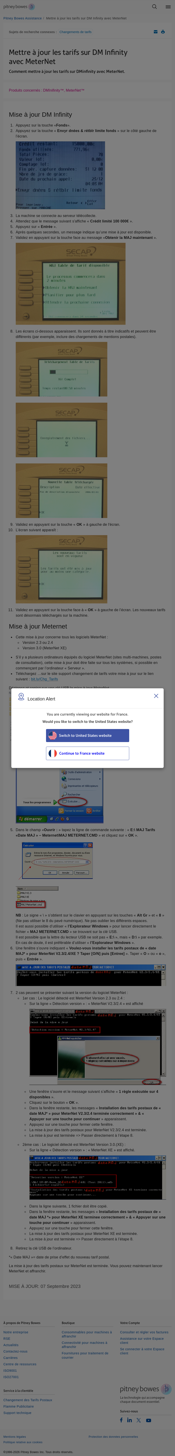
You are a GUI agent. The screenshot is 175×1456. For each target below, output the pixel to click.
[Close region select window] (156, 696)
